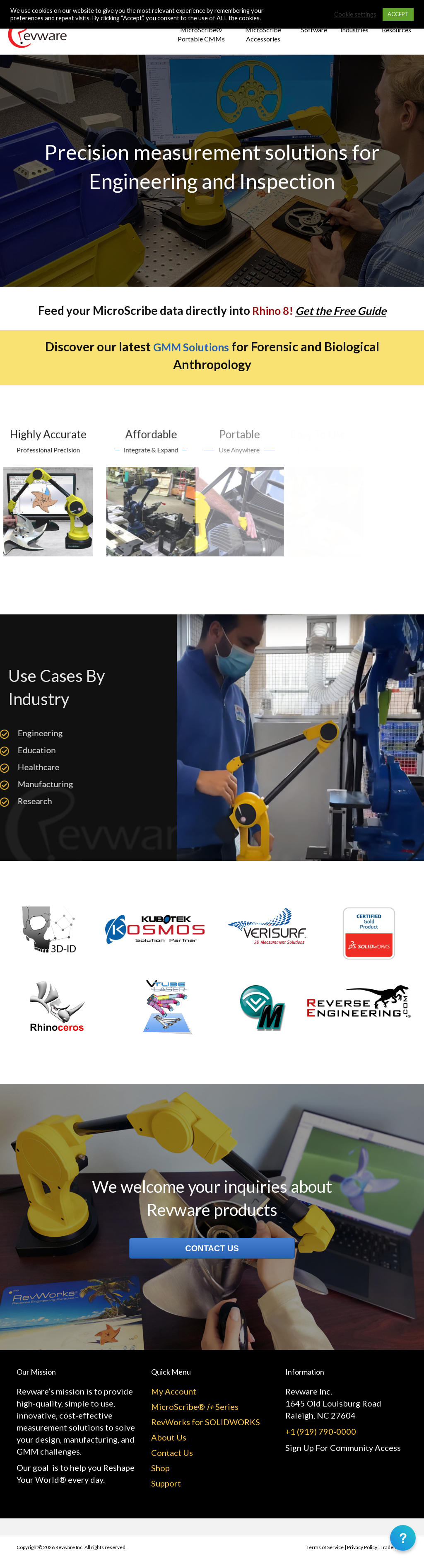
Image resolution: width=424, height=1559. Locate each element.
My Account (173, 1391)
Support (166, 1483)
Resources (396, 30)
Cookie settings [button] (355, 14)
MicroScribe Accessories (263, 34)
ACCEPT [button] (398, 14)
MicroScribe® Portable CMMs (201, 34)
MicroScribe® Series (194, 1407)
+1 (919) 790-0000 (320, 1431)
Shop (160, 1468)
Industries (354, 30)
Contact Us (172, 1452)
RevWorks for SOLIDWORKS (205, 1422)
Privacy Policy (362, 1547)
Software (314, 30)
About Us (168, 1437)
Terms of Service (325, 1547)
